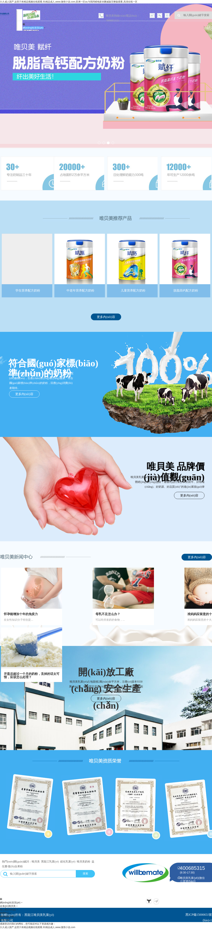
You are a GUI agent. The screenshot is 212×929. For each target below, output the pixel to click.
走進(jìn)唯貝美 (8, 906)
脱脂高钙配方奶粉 (186, 289)
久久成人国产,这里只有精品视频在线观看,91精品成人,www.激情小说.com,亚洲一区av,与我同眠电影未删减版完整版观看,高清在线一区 (68, 1)
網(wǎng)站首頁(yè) (33, 27)
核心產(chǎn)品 (8, 909)
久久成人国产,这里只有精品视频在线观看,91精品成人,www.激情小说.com (37, 927)
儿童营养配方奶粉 (133, 289)
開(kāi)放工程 (7, 916)
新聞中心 (5, 913)
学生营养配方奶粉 (27, 289)
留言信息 (5, 920)
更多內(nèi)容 (106, 317)
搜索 (85, 873)
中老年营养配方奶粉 (80, 289)
